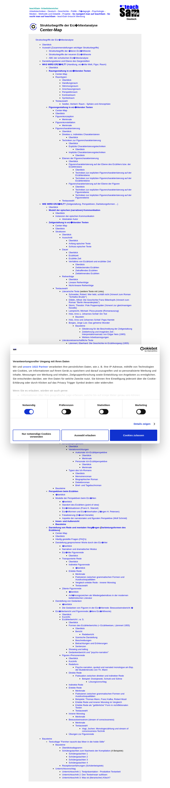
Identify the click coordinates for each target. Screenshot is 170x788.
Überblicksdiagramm (72, 747)
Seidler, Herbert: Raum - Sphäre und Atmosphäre (86, 104)
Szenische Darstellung (86, 637)
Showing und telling (78, 649)
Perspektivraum (70, 92)
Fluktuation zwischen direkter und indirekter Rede (99, 676)
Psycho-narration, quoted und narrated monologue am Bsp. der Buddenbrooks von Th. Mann (104, 668)
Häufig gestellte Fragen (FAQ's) (70, 539)
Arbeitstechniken (37, 11)
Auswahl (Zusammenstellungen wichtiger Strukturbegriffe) (70, 47)
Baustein (79, 317)
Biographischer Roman (86, 479)
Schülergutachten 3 (78, 759)
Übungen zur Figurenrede (81, 734)
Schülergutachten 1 (78, 753)
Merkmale (67, 119)
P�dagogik (84, 11)
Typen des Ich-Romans (80, 470)
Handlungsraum (70, 83)
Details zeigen (142, 423)
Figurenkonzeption (64, 116)
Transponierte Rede (72, 558)
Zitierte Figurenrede (71, 588)
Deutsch (52, 11)
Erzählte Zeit (75, 258)
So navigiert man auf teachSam (88, 14)
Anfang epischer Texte (80, 243)
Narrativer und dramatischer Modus (79, 549)
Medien (33, 14)
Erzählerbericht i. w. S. (73, 619)
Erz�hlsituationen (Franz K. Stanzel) (80, 508)
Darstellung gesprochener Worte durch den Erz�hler (81, 542)
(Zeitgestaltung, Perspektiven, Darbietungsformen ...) (80, 204)
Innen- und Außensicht (67, 521)
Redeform (74, 664)
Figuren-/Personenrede (73, 655)
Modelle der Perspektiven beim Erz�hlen (75, 498)
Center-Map (61, 74)
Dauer (65, 249)
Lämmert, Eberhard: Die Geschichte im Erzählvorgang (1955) (99, 343)
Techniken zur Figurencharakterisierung (81, 140)
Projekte (66, 14)
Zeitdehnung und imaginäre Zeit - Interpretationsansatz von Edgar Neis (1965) (104, 333)
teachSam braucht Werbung (71, 16)
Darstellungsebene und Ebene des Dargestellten (66, 61)
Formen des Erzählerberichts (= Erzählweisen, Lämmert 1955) (99, 625)
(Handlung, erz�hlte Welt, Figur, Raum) (74, 64)
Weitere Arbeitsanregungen (95, 337)
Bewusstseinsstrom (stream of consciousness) (91, 719)
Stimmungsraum (70, 86)
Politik (74, 11)
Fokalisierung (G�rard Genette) (78, 515)
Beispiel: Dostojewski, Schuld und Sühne (102, 678)
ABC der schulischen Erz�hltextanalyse (68, 58)
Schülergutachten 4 (78, 762)
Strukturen (60, 231)
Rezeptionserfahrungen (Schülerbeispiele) (82, 765)
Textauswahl (61, 101)
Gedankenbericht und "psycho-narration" (89, 652)
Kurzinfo (66, 617)
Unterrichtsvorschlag (65, 768)
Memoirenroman (83, 476)
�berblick (60, 494)
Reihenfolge (68, 276)
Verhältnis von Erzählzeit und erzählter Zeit (90, 261)
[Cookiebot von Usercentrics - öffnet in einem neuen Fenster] (142, 349)
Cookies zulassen (133, 435)
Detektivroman (82, 482)
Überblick (46, 44)
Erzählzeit (74, 255)
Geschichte (63, 11)
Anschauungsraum (71, 89)
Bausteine (80, 326)
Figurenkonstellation (65, 122)
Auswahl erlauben (85, 435)
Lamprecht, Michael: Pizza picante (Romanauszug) (94, 311)
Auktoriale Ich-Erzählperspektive (91, 452)
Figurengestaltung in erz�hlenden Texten (71, 107)
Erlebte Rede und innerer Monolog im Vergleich (98, 702)
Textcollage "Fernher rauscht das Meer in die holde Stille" (77, 741)
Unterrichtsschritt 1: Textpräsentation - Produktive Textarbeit (91, 771)
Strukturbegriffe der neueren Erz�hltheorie (70, 54)
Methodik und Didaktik (50, 14)
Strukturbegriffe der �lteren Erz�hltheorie (70, 51)
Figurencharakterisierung (67, 128)
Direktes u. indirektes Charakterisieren (81, 134)
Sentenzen (80, 646)
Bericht (78, 631)
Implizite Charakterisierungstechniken (87, 152)
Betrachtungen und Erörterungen (91, 643)
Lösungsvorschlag (97, 681)
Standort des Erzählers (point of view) (80, 505)
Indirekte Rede (76, 684)
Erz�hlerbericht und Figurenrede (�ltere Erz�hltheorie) (83, 611)
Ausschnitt (67, 237)
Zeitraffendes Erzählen (86, 270)
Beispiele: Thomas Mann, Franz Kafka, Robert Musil (101, 699)
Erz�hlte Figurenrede (73, 552)
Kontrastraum (68, 95)
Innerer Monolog (77, 713)
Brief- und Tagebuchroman (88, 485)
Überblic (79, 170)
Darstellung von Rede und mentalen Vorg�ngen (74, 527)
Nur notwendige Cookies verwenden (36, 435)
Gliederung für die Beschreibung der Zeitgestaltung (107, 329)
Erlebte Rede (75, 571)
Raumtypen (61, 77)
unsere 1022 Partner (35, 366)
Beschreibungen (83, 640)
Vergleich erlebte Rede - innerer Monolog (95, 582)
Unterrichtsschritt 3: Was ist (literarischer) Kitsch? (86, 777)
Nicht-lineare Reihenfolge (81, 285)
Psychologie (98, 11)
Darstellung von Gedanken (68, 601)
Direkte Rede (75, 673)
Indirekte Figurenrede (79, 564)
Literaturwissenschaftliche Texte (77, 340)
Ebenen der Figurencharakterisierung (80, 158)
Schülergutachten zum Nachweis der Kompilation (86, 750)
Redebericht (88, 634)
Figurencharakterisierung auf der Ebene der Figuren (94, 183)
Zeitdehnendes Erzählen (87, 273)
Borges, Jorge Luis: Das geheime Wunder (89, 323)
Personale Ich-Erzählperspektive (91, 461)
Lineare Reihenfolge (78, 282)
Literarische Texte (70, 291)
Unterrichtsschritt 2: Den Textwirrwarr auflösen (84, 774)
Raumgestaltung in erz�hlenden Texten (70, 71)
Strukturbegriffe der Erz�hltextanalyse (54, 40)
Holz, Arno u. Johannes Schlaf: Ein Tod (88, 314)
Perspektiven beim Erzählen (63, 491)
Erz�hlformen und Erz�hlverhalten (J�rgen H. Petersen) (91, 511)
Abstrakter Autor (70, 219)
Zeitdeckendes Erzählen (87, 267)
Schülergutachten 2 (78, 756)
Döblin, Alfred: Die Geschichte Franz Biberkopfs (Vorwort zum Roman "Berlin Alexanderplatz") (99, 301)
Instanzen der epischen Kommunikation (74, 216)
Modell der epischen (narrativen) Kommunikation (74, 210)
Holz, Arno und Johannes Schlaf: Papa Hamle (91, 320)
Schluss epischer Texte (80, 246)
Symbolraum (68, 98)
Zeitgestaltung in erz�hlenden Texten (68, 222)
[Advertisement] (17, 10)
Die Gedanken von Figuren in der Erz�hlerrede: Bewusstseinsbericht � (97, 608)
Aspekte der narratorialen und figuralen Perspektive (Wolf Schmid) (94, 518)
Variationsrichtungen (79, 449)
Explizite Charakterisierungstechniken (87, 146)
